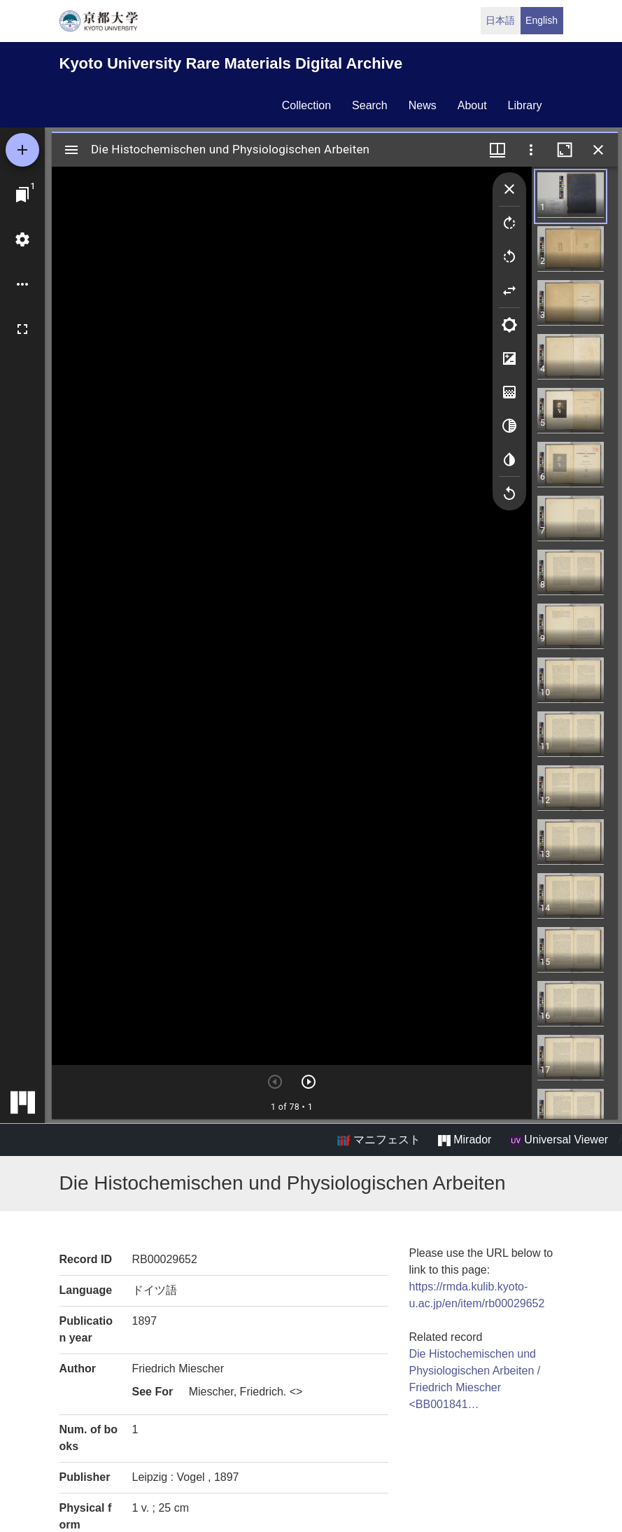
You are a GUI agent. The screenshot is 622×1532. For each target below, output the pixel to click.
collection (306, 105)
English (541, 20)
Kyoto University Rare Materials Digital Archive (231, 63)
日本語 (500, 20)
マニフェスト (378, 1140)
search (370, 105)
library (525, 105)
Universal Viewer (559, 1140)
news (423, 105)
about (472, 105)
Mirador (464, 1140)
